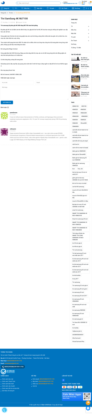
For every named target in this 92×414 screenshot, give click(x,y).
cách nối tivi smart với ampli (80, 147)
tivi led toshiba (76, 275)
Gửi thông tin (7, 102)
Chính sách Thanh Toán (8, 381)
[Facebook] (63, 380)
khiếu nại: (43, 383)
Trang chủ (5, 8)
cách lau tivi (75, 144)
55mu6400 (83, 123)
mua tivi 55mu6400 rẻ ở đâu (80, 201)
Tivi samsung (4, 25)
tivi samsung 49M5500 (78, 310)
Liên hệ (35, 386)
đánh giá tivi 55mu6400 (79, 154)
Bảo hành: (43, 381)
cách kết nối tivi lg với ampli (80, 141)
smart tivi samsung (77, 210)
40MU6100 (75, 106)
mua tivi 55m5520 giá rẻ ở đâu (79, 196)
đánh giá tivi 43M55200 (79, 151)
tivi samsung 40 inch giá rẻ (79, 289)
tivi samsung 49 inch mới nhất (79, 305)
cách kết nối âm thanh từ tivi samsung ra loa (80, 136)
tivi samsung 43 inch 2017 (79, 295)
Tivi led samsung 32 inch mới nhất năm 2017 (79, 254)
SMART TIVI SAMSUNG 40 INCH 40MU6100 (79, 214)
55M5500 (75, 119)
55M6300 (75, 123)
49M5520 (75, 113)
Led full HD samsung (78, 186)
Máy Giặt (39, 8)
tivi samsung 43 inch (78, 292)
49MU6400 (83, 113)
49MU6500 (75, 116)
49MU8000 (84, 116)
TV (15, 8)
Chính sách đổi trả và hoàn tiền (10, 388)
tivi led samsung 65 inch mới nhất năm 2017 (80, 271)
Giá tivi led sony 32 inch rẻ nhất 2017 (79, 173)
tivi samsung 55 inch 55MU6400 (78, 314)
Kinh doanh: (43, 379)
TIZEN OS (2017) (77, 331)
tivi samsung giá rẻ (77, 319)
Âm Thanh (64, 8)
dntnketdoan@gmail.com (11, 363)
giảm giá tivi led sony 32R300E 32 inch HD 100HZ (80, 179)
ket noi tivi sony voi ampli (79, 183)
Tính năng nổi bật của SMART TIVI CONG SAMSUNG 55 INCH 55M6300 (78, 236)
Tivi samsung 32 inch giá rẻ (80, 285)
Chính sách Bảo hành (8, 383)
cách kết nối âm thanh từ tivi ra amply (80, 131)
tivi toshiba (75, 328)
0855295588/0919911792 (70, 3)
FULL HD (80, 169)
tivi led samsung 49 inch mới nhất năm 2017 (80, 260)
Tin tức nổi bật (76, 54)
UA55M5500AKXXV (77, 334)
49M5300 (83, 109)
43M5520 (75, 109)
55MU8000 (75, 126)
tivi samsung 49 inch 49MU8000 (78, 300)
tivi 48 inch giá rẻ (77, 246)
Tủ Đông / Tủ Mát (76, 47)
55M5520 (83, 119)
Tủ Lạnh (51, 8)
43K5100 (83, 106)
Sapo (61, 404)
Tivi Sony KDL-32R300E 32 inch (79, 323)
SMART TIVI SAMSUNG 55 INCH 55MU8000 (79, 229)
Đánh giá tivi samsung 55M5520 (78, 164)
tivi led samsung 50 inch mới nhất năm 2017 (80, 265)
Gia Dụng (76, 8)
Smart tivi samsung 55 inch (80, 219)
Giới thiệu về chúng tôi (8, 390)
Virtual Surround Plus (78, 341)
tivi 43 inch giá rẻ (77, 243)
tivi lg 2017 (75, 278)
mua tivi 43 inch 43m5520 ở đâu (80, 191)
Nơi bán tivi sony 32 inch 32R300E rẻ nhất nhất (79, 205)
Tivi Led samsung (77, 250)
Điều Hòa (26, 8)
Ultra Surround (76, 338)
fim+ (73, 169)
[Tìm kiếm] (18, 3)
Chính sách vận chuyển (8, 386)
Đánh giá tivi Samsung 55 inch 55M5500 (79, 159)
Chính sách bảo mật (7, 379)
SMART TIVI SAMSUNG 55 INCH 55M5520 (79, 223)
